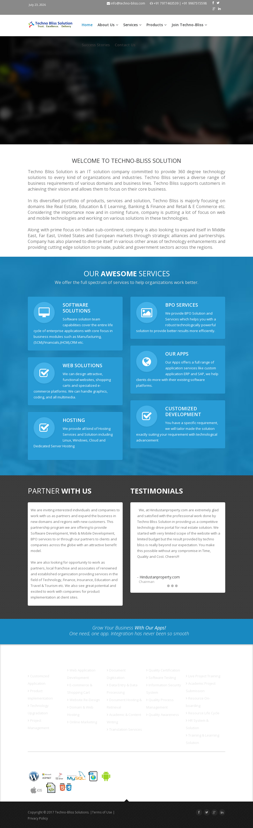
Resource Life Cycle (202, 713)
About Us (108, 24)
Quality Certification (163, 670)
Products (156, 24)
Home (87, 24)
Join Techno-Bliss (189, 24)
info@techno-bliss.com (126, 3)
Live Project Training (203, 676)
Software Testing (161, 677)
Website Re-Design (83, 699)
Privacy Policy (38, 818)
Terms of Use (102, 812)
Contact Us (125, 44)
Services (132, 24)
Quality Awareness (162, 714)
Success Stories (96, 44)
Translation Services (124, 729)
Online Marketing (82, 722)
